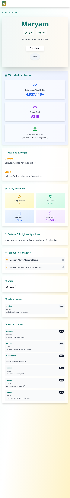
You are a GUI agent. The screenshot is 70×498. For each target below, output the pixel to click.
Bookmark (35, 48)
